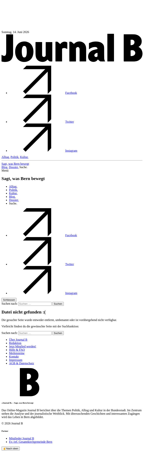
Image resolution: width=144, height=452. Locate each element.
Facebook (43, 92)
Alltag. (6, 157)
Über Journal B (18, 339)
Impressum (15, 360)
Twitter (41, 121)
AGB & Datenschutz (21, 363)
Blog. (5, 167)
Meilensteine (17, 353)
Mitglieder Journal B (21, 438)
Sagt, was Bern (15, 163)
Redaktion (15, 343)
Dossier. (14, 167)
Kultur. (24, 157)
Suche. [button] (23, 167)
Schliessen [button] (9, 299)
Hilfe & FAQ (17, 349)
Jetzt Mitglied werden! (22, 346)
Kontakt (14, 356)
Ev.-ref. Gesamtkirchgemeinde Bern (30, 441)
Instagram (43, 150)
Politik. (14, 157)
